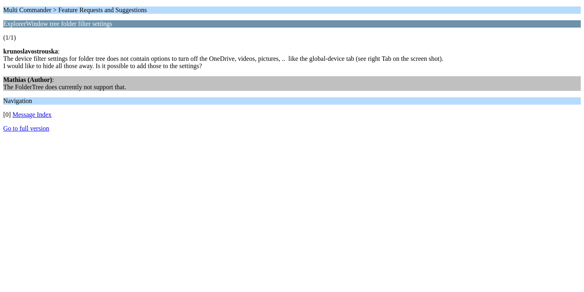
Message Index (32, 114)
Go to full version (26, 128)
